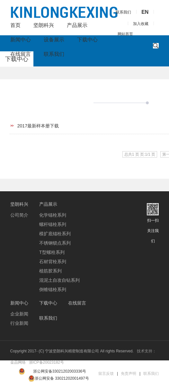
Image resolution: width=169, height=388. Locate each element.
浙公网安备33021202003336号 (59, 371)
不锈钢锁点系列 (55, 243)
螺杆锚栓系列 (52, 224)
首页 (15, 25)
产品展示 (77, 25)
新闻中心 (20, 39)
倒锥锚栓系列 (52, 289)
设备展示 (54, 39)
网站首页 (125, 34)
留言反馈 (106, 373)
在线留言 (20, 54)
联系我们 (54, 54)
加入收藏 (140, 24)
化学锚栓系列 (52, 215)
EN (144, 12)
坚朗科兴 (43, 25)
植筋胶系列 (50, 270)
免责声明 (128, 373)
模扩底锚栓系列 (55, 233)
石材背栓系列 (52, 261)
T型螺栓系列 (52, 252)
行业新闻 (19, 323)
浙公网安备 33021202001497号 (58, 378)
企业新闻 (19, 313)
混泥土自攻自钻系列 (59, 280)
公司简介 (19, 215)
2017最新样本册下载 (38, 125)
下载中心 (87, 39)
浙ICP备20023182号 (46, 362)
